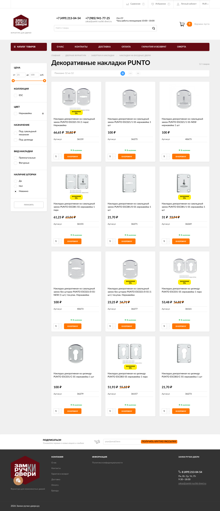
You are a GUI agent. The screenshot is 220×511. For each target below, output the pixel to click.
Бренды (55, 491)
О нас (60, 47)
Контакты (81, 47)
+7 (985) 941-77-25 (97, 18)
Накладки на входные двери (135, 55)
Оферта (181, 47)
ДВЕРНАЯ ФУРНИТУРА (75, 55)
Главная (55, 55)
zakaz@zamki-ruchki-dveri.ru (98, 21)
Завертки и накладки (102, 55)
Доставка (104, 47)
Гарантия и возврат (154, 47)
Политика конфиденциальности (107, 463)
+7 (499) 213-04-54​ (68, 18)
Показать (29, 205)
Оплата (126, 47)
